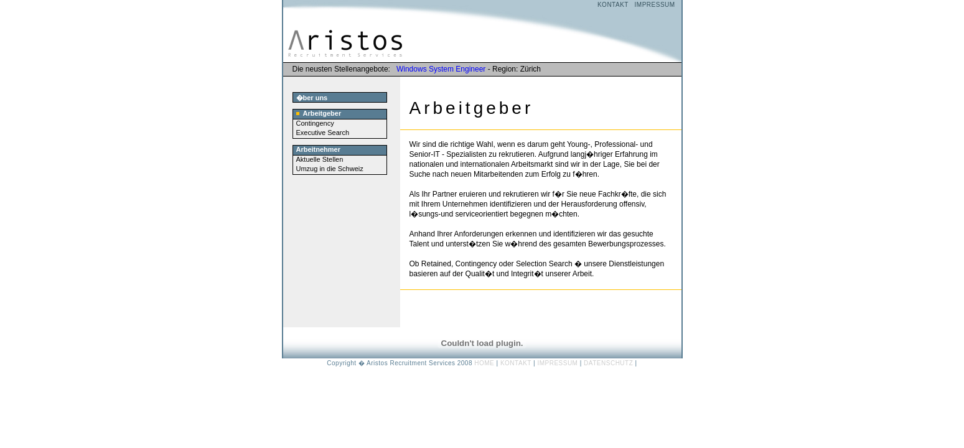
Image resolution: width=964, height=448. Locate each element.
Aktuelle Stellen (320, 159)
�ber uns (312, 97)
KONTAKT (613, 4)
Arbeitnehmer (318, 149)
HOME (484, 363)
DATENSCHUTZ (608, 363)
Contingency (315, 123)
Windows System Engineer (440, 69)
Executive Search (323, 132)
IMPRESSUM (655, 4)
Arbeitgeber (319, 113)
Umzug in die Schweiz (329, 168)
